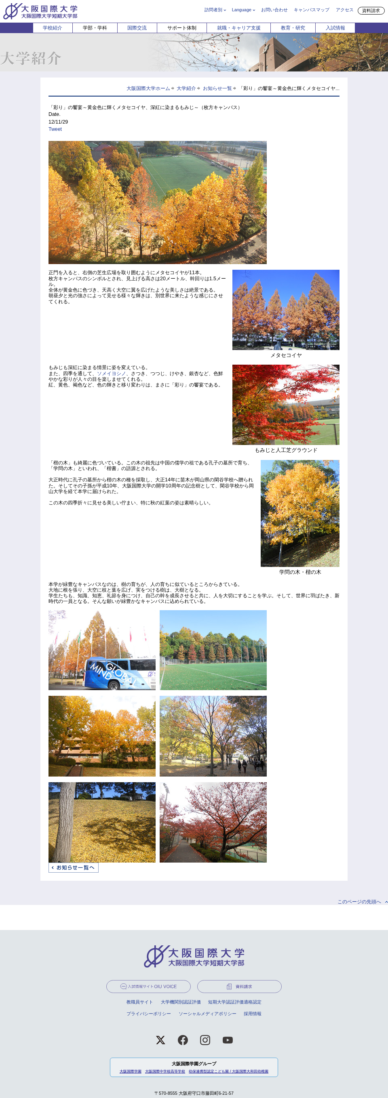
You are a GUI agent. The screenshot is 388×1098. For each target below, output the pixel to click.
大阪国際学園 (130, 1071)
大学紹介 (186, 88)
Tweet (55, 129)
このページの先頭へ (359, 902)
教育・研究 (293, 28)
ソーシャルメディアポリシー (207, 1013)
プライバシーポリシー (149, 1013)
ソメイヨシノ (111, 373)
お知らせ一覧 (217, 88)
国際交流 (137, 28)
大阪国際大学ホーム (148, 88)
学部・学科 (95, 28)
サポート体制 (181, 28)
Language (241, 9)
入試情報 (335, 28)
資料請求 (371, 10)
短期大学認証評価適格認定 (234, 1001)
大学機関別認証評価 (181, 1001)
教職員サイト (140, 1001)
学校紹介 (52, 28)
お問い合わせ (274, 9)
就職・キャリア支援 (239, 28)
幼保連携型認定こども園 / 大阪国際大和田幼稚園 (228, 1071)
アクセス (345, 9)
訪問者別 (213, 9)
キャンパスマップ (311, 9)
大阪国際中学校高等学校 (165, 1071)
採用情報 (252, 1013)
